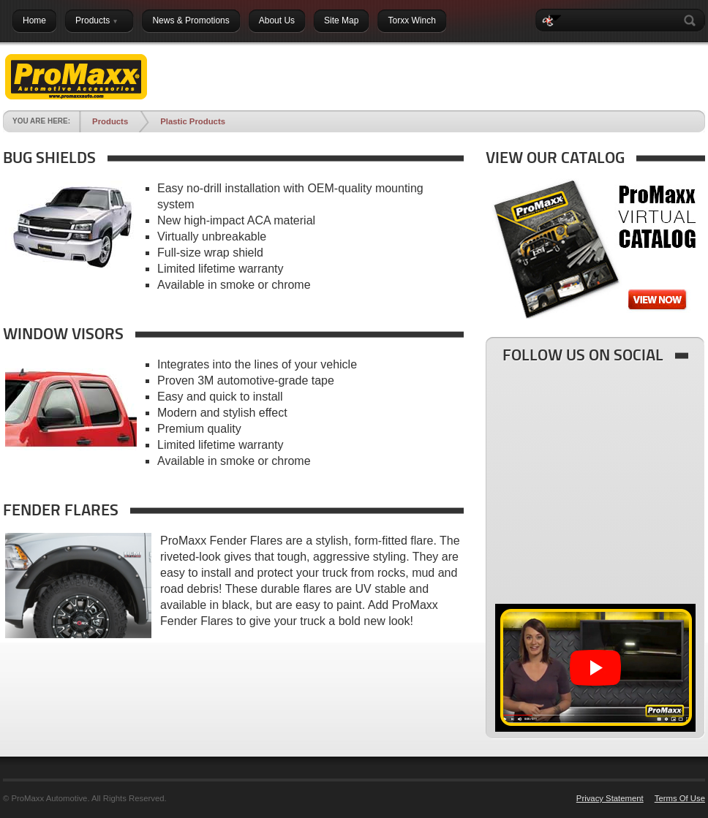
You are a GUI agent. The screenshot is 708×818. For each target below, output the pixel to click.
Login (681, 56)
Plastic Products (192, 121)
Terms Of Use (680, 798)
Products (110, 121)
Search (693, 20)
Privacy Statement (610, 798)
